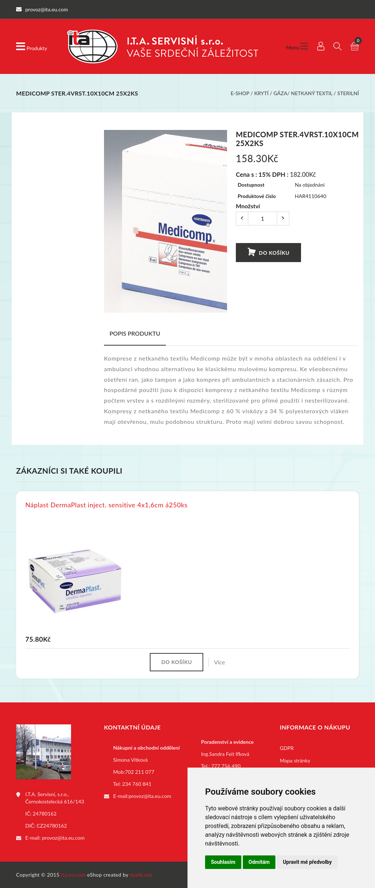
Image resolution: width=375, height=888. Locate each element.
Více (219, 661)
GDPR (287, 748)
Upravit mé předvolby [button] (307, 862)
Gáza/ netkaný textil (303, 93)
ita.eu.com (73, 875)
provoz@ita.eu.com (63, 838)
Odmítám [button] (259, 862)
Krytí (261, 93)
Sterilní (348, 93)
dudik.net (141, 875)
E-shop (240, 93)
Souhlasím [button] (223, 862)
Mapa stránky (295, 760)
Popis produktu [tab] (134, 333)
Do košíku (268, 252)
